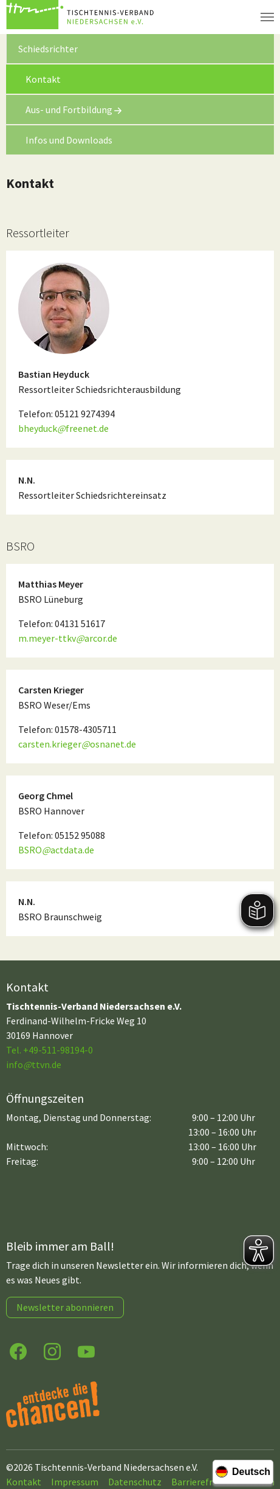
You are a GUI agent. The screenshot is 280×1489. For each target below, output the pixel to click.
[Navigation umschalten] (267, 17)
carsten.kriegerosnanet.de (77, 744)
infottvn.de (33, 1064)
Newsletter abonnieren (65, 1307)
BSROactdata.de (56, 850)
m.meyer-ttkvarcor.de (67, 638)
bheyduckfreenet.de (63, 428)
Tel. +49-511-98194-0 (49, 1050)
